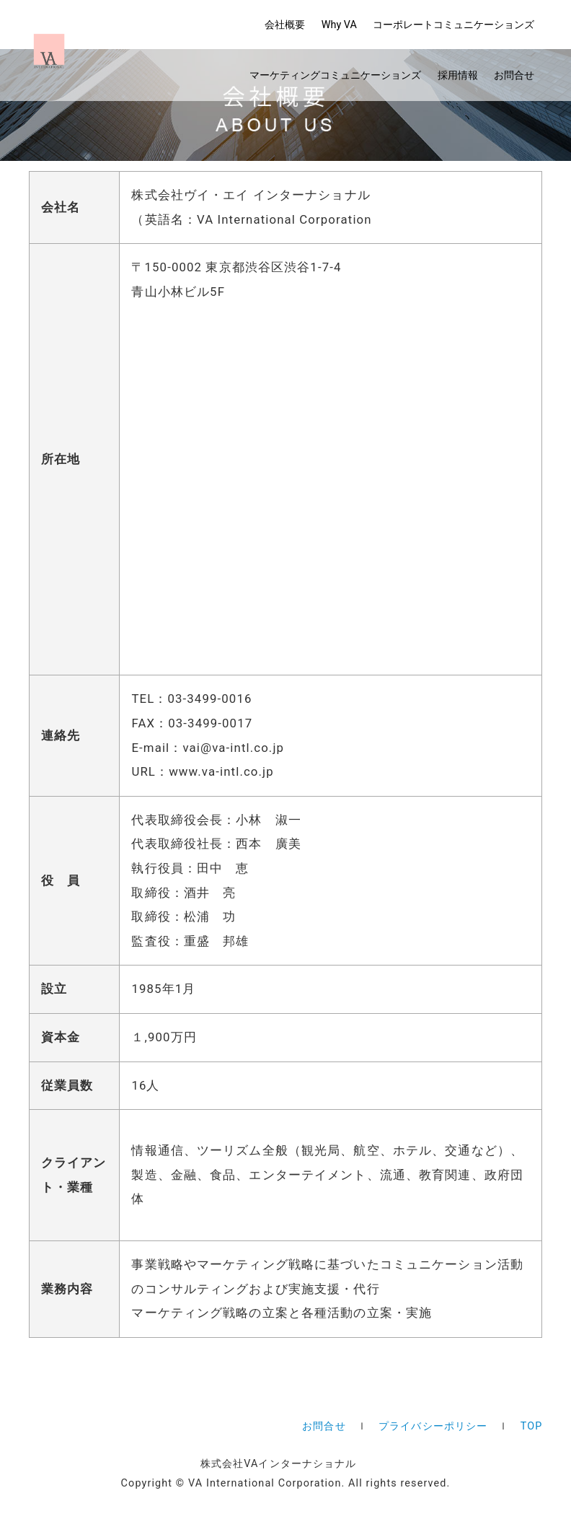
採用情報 (458, 75)
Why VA (339, 25)
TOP (532, 1426)
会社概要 (285, 25)
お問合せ (514, 75)
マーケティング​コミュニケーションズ (335, 75)
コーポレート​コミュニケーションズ (453, 25)
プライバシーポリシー (433, 1426)
